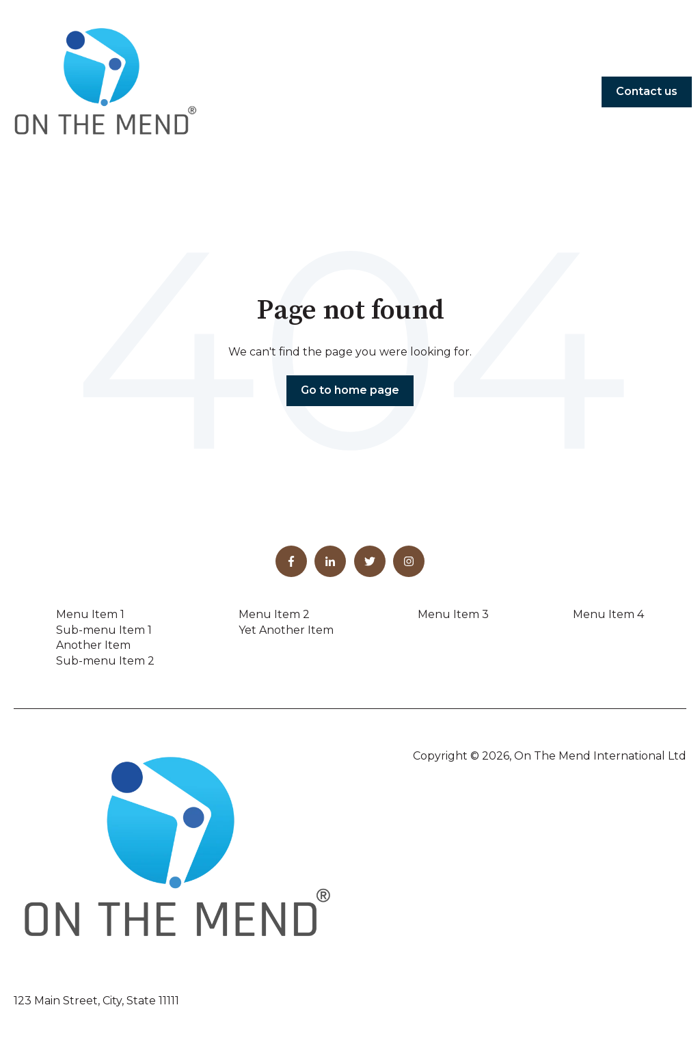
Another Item (93, 645)
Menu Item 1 (90, 614)
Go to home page (350, 390)
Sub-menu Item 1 (104, 630)
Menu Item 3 (453, 614)
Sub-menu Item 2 (105, 660)
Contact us (646, 91)
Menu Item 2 (274, 614)
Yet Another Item (286, 630)
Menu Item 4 (608, 614)
